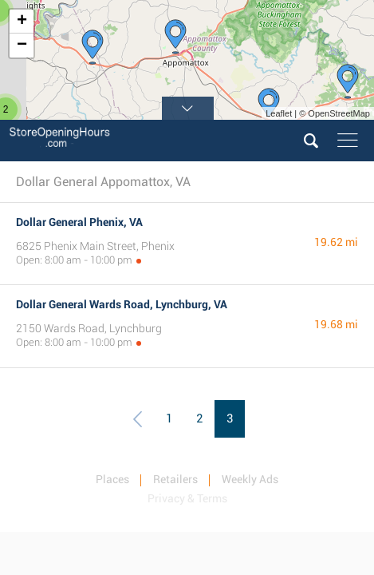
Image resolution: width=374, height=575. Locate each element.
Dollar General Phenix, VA (79, 222)
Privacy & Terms (187, 498)
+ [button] (22, 22)
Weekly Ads (250, 479)
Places (112, 479)
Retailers (175, 479)
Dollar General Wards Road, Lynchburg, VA (121, 304)
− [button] (22, 46)
